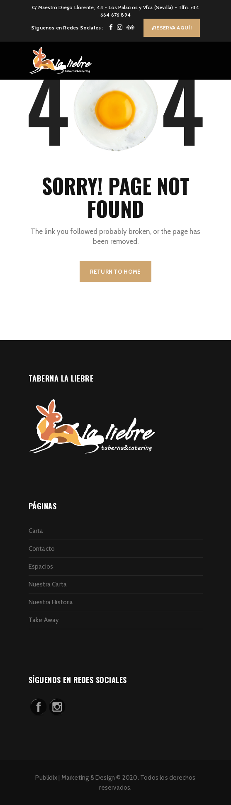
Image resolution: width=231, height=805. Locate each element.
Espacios (41, 566)
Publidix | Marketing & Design (75, 777)
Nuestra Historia (51, 602)
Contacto (42, 548)
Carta (36, 531)
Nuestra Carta (48, 584)
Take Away (44, 620)
